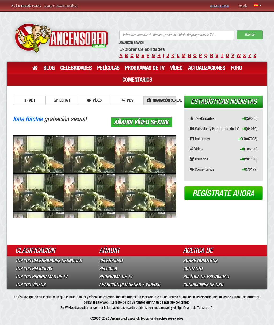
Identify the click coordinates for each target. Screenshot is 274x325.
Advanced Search (131, 43)
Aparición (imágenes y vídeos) (129, 285)
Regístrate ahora (223, 193)
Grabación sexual (161, 100)
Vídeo (176, 68)
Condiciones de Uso (203, 285)
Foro (236, 68)
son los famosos (159, 307)
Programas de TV (145, 68)
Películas (108, 68)
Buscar (250, 34)
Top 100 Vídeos (30, 285)
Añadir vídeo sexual (141, 122)
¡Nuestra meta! (219, 5)
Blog (49, 68)
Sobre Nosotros (200, 260)
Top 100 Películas (33, 269)
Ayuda (243, 5)
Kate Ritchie (28, 119)
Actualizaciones (206, 68)
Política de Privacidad (206, 277)
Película (108, 269)
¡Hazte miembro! (66, 5)
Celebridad (111, 260)
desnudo (205, 307)
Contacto (193, 269)
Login (48, 5)
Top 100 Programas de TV (41, 277)
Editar (62, 100)
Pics (127, 100)
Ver (29, 100)
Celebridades (76, 68)
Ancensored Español (124, 318)
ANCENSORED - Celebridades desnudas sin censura (61, 38)
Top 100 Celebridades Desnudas (48, 260)
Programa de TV (115, 277)
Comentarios (137, 79)
